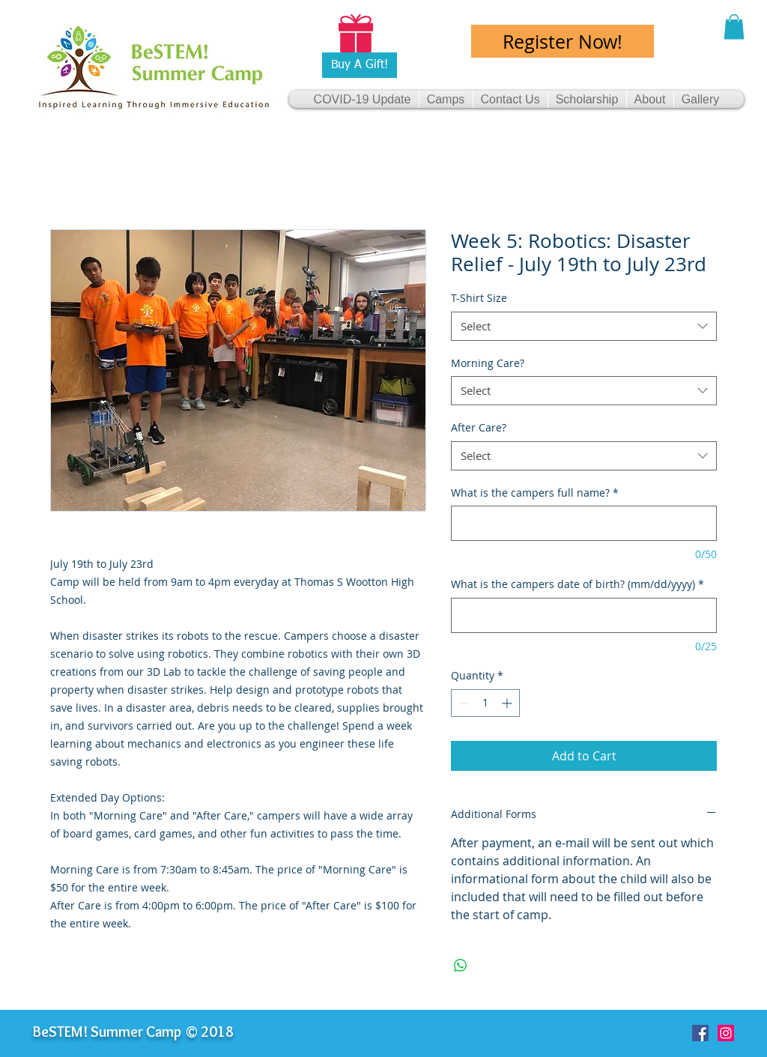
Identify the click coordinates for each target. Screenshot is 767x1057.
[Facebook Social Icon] (700, 1033)
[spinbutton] (485, 703)
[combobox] (584, 326)
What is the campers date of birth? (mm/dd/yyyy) (577, 584)
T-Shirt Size (479, 298)
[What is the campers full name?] (584, 523)
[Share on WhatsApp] (461, 966)
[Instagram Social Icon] (726, 1033)
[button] (734, 26)
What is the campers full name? (535, 492)
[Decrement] (462, 703)
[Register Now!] (562, 41)
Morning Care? (487, 363)
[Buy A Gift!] (359, 65)
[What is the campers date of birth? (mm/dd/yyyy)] (584, 615)
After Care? (478, 427)
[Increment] (508, 703)
